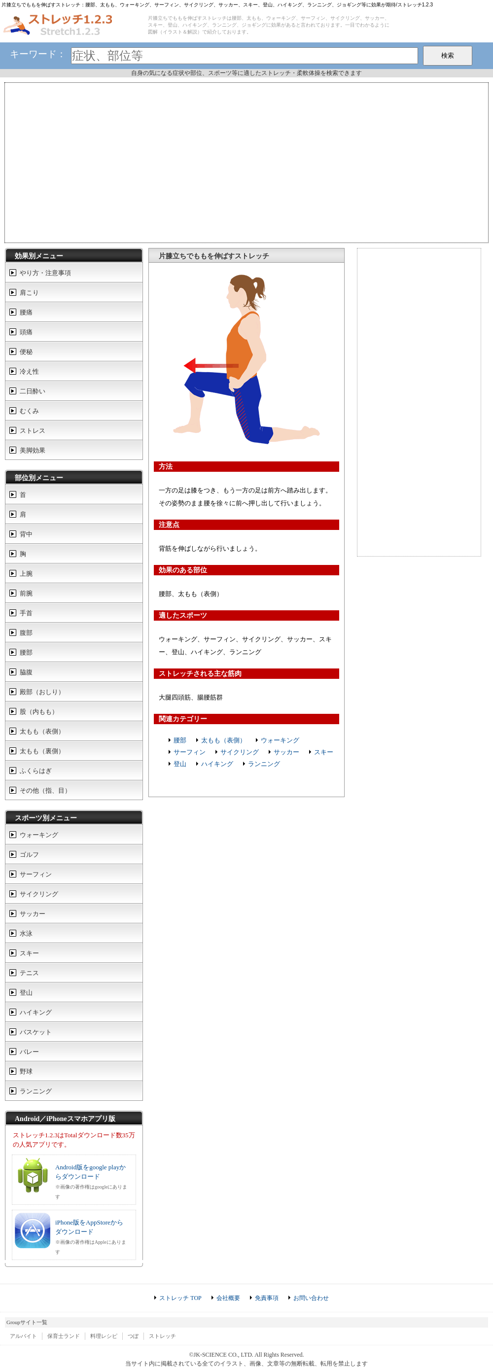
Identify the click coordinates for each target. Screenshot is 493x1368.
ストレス (32, 430)
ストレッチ (162, 1336)
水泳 (26, 933)
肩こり (29, 292)
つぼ (133, 1336)
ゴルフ (29, 854)
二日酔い (32, 391)
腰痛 (26, 312)
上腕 (26, 573)
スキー (323, 752)
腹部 (26, 632)
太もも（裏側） (42, 751)
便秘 (26, 351)
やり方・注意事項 (45, 273)
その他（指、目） (45, 790)
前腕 (26, 593)
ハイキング (217, 764)
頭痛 (26, 332)
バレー (29, 1051)
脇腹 (26, 672)
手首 (26, 613)
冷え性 (29, 371)
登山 (180, 764)
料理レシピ (103, 1336)
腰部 (180, 740)
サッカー (286, 752)
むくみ (29, 411)
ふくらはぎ (36, 770)
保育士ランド (63, 1336)
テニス (29, 973)
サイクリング (239, 752)
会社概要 (228, 1298)
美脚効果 (32, 450)
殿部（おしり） (42, 692)
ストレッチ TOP (180, 1298)
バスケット (36, 1032)
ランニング (264, 764)
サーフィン (190, 752)
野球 (26, 1071)
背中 (26, 534)
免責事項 (267, 1298)
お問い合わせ (311, 1298)
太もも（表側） (223, 740)
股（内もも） (39, 711)
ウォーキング (280, 740)
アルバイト (23, 1336)
